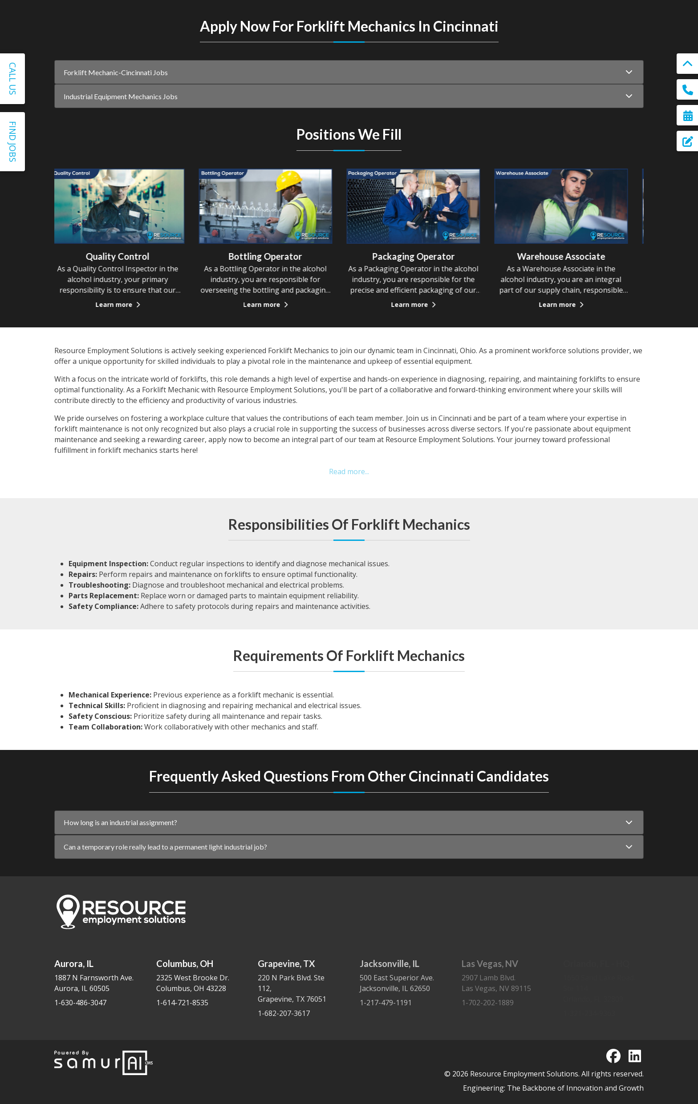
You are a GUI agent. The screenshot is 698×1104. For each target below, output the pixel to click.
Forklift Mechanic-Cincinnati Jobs (116, 80)
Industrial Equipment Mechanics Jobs (121, 114)
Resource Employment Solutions (524, 1074)
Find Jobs (13, 141)
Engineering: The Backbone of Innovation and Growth (553, 1088)
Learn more (128, 322)
